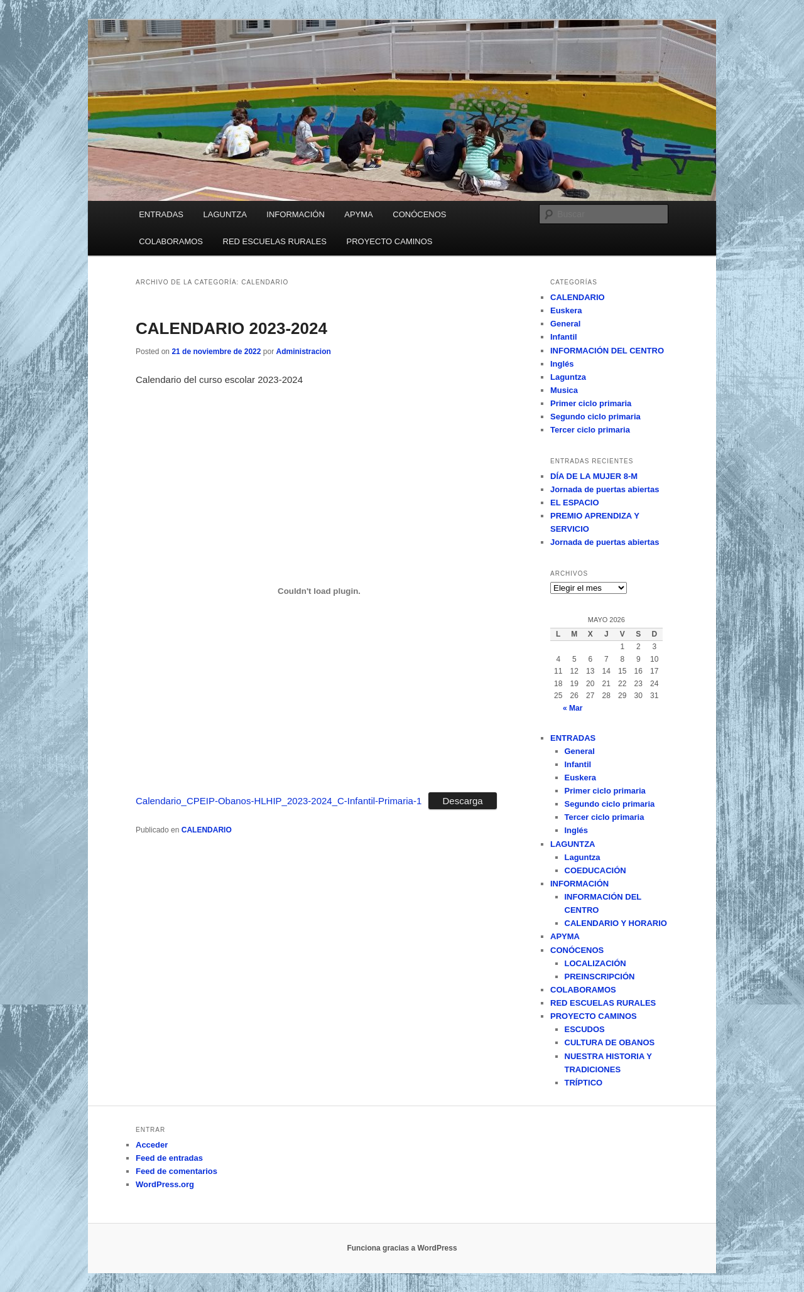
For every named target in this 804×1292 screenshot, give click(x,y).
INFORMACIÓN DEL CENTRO (607, 350)
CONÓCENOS (419, 214)
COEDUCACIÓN (595, 870)
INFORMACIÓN (295, 214)
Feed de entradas (169, 1158)
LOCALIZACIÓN (595, 963)
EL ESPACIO (574, 502)
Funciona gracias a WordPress (402, 1248)
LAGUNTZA (224, 214)
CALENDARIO (207, 830)
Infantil (563, 337)
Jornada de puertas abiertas (604, 489)
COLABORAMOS (171, 241)
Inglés (562, 364)
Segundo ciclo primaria (595, 416)
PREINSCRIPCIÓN (600, 976)
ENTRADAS (161, 214)
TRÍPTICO (584, 1082)
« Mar (572, 708)
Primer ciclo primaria (590, 403)
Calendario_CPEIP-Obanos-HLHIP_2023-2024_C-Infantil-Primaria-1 (278, 800)
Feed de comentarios (176, 1171)
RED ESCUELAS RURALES (275, 241)
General (565, 323)
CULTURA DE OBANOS (610, 1042)
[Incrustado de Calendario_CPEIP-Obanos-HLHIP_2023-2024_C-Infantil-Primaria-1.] (319, 591)
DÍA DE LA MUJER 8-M (594, 476)
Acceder (152, 1144)
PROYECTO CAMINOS (390, 241)
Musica (564, 390)
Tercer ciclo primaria (590, 429)
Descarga (462, 800)
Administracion (303, 351)
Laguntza (568, 377)
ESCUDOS (585, 1029)
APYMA (358, 214)
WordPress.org (165, 1184)
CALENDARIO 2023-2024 (231, 328)
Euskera (566, 310)
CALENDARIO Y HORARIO (616, 923)
